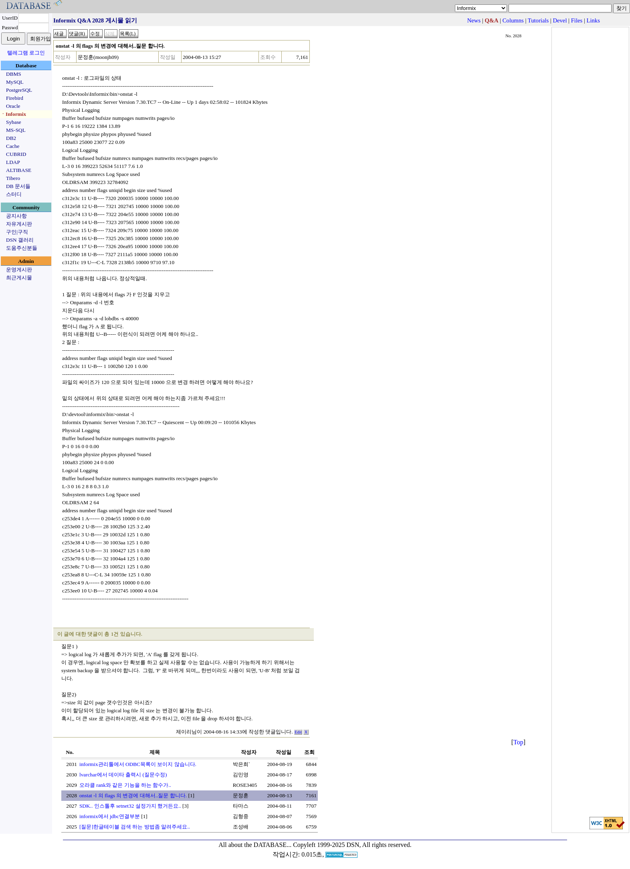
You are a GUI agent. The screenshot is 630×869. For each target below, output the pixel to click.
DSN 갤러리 (20, 240)
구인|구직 (17, 232)
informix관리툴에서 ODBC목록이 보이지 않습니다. (137, 764)
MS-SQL (16, 130)
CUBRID (16, 154)
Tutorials (538, 20)
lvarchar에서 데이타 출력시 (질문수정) (123, 775)
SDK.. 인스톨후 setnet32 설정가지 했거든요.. (130, 806)
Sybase (13, 122)
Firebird (14, 98)
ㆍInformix (13, 114)
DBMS (13, 74)
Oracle (13, 106)
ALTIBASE (18, 170)
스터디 (14, 194)
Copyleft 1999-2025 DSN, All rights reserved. (352, 844)
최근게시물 (19, 278)
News (474, 20)
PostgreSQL (19, 90)
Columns (513, 20)
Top (518, 742)
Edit (298, 732)
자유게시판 (19, 224)
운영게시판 (19, 270)
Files (577, 20)
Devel (560, 20)
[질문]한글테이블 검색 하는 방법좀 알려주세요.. (134, 827)
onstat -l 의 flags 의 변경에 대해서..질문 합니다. (133, 795)
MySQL (15, 82)
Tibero (13, 178)
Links (593, 20)
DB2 (11, 138)
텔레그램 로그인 (26, 53)
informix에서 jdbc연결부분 (109, 816)
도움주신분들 (21, 248)
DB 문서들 (18, 186)
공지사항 (16, 216)
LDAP (13, 162)
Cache (12, 146)
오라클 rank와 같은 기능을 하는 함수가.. (125, 785)
